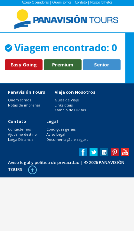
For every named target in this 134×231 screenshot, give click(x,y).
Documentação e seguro (67, 139)
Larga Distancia (21, 139)
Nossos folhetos (101, 2)
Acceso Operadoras (35, 2)
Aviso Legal (55, 134)
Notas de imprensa (24, 105)
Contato (81, 2)
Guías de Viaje (67, 100)
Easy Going (24, 64)
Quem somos (61, 2)
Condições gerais (60, 129)
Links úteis (64, 105)
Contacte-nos (19, 129)
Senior (101, 64)
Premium (62, 64)
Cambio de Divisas (70, 109)
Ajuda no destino (22, 134)
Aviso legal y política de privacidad (44, 162)
